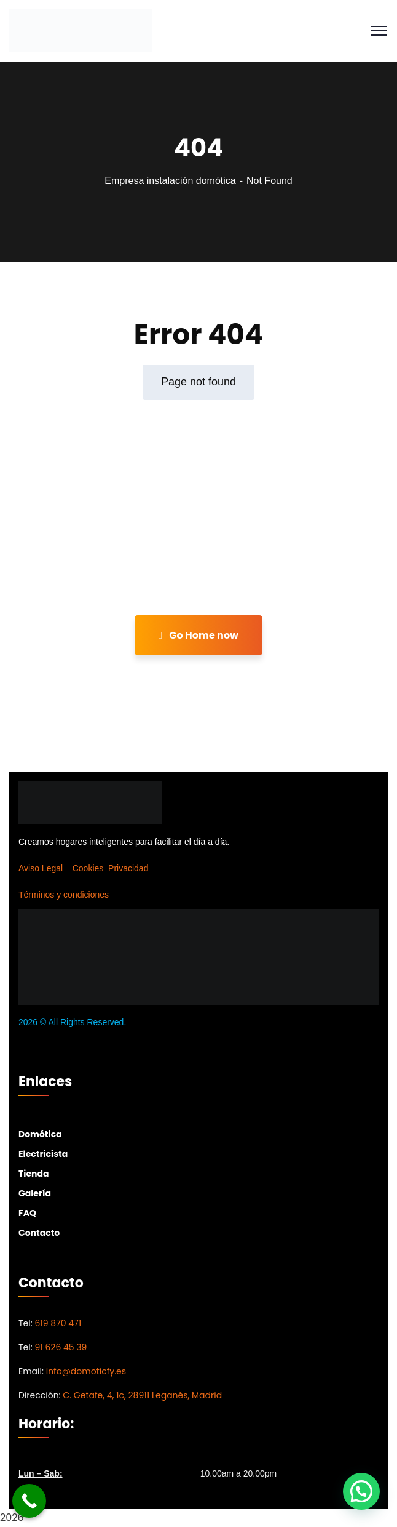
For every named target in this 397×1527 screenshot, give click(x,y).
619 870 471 (57, 1323)
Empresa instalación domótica (169, 180)
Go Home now (198, 635)
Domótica (40, 1134)
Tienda (33, 1173)
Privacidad (128, 868)
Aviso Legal (40, 868)
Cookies (88, 868)
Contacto (39, 1233)
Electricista (43, 1154)
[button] (361, 1491)
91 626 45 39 (60, 1347)
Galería (34, 1193)
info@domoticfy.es (86, 1371)
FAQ (27, 1213)
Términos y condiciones (63, 895)
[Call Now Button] (29, 1501)
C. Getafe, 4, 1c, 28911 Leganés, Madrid (142, 1395)
